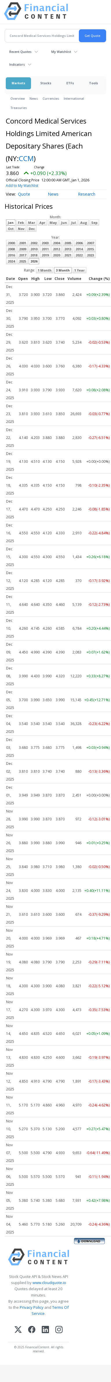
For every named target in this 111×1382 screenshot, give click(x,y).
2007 (90, 243)
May (53, 222)
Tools (93, 83)
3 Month (63, 270)
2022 (79, 255)
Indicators (17, 64)
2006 (79, 243)
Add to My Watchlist (22, 185)
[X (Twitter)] (18, 1330)
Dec (32, 228)
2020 (56, 255)
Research (86, 194)
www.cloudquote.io (49, 1282)
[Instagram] (59, 1330)
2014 (79, 249)
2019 (45, 255)
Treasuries (18, 108)
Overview (17, 98)
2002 (33, 243)
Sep (94, 222)
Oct (11, 228)
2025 (22, 261)
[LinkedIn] (45, 1330)
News (34, 98)
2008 (11, 249)
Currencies (51, 98)
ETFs (70, 83)
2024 (11, 261)
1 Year (79, 270)
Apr (42, 222)
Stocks (45, 83)
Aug (83, 222)
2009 (22, 249)
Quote (24, 194)
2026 (33, 261)
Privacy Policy (31, 1307)
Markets (18, 83)
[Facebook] (32, 1330)
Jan (11, 222)
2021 (67, 255)
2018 (33, 255)
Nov (21, 228)
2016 (11, 255)
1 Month (45, 270)
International (74, 98)
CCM (26, 158)
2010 (33, 249)
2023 (90, 255)
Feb (21, 222)
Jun (64, 222)
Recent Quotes (20, 51)
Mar (31, 222)
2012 (56, 249)
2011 (45, 249)
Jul (73, 222)
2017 (22, 255)
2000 (11, 243)
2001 (22, 243)
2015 (90, 249)
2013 (67, 249)
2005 (67, 243)
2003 (45, 243)
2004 (56, 243)
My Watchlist (61, 51)
